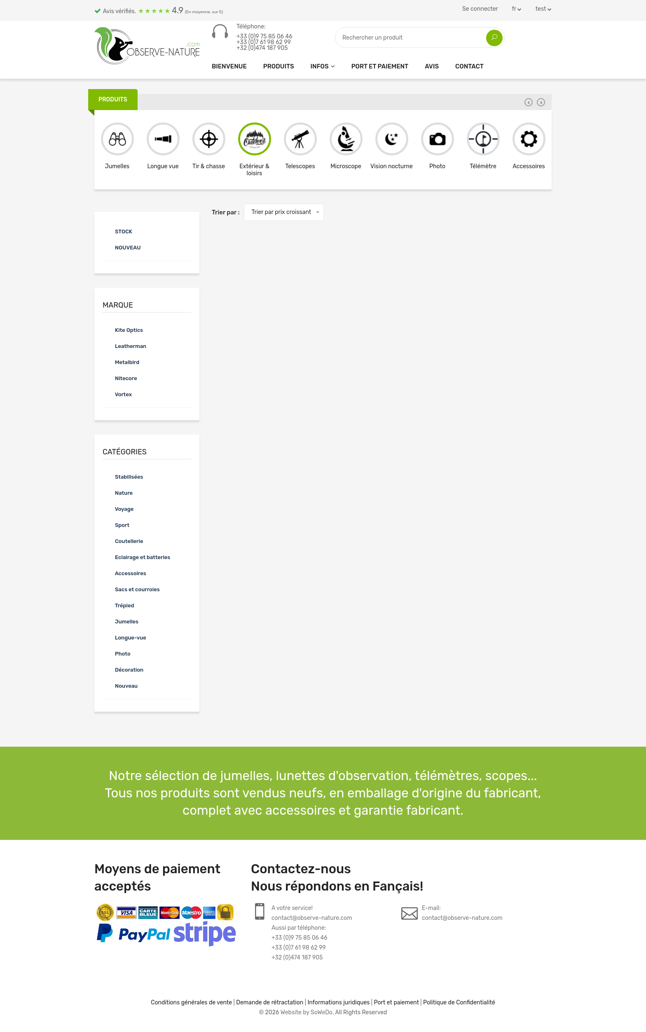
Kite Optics (123, 329)
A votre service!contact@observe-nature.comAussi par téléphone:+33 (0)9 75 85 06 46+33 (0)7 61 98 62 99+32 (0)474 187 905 (312, 933)
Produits (278, 66)
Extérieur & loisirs (254, 170)
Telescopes (300, 166)
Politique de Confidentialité (459, 1002)
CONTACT (469, 66)
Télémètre (483, 166)
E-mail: (462, 914)
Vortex (117, 394)
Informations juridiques (338, 1002)
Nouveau (120, 685)
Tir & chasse (208, 166)
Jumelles (117, 166)
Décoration (123, 669)
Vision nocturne (391, 166)
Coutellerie (123, 540)
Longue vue (163, 166)
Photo (437, 166)
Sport (116, 524)
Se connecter (480, 8)
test (544, 8)
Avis (432, 66)
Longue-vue (124, 637)
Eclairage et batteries (136, 557)
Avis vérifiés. (158, 10)
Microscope (345, 166)
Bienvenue (229, 66)
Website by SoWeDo (306, 1012)
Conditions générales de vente (191, 1002)
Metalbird (121, 362)
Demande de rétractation (269, 1002)
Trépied (118, 605)
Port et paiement (380, 66)
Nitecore (120, 378)
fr (517, 8)
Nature (118, 492)
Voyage (118, 508)
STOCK (117, 231)
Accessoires (529, 166)
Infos (320, 66)
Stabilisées (123, 476)
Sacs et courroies (131, 589)
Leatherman (124, 345)
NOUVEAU (121, 247)
